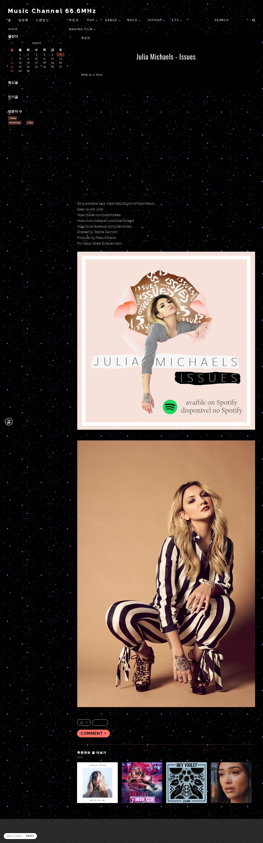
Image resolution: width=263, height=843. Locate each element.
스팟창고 (42, 20)
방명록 (23, 20)
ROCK (133, 20)
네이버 (13, 29)
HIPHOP (155, 20)
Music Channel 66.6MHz (52, 10)
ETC (176, 20)
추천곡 (74, 20)
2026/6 (36, 43)
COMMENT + (93, 733)
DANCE (112, 20)
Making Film (81, 29)
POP (91, 20)
